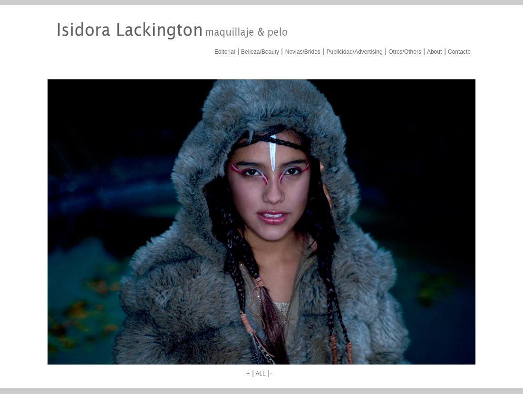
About (434, 51)
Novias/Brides (302, 51)
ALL (260, 373)
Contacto (459, 51)
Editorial (224, 51)
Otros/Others (404, 51)
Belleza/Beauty (260, 51)
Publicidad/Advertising (354, 51)
